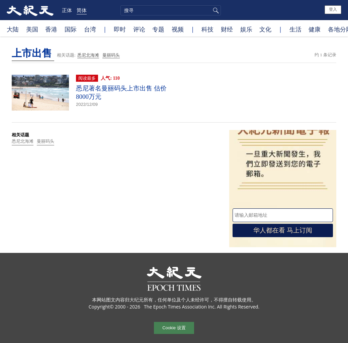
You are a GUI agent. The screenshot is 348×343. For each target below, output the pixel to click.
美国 (32, 29)
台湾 (90, 29)
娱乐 (246, 29)
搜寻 (215, 10)
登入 (333, 9)
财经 (227, 29)
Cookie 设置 (173, 327)
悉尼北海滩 (88, 55)
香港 (51, 29)
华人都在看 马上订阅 (282, 230)
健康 (315, 29)
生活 (295, 29)
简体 (82, 10)
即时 (120, 29)
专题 (158, 29)
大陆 (13, 29)
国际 (71, 29)
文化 (265, 29)
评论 (139, 29)
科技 (207, 29)
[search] (170, 10)
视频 (178, 29)
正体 (67, 10)
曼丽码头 (111, 55)
